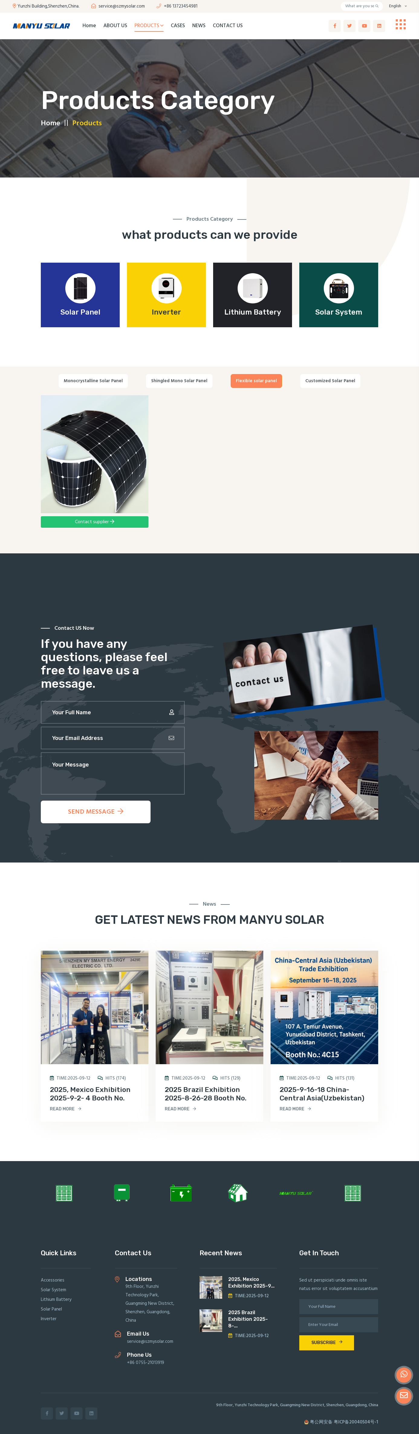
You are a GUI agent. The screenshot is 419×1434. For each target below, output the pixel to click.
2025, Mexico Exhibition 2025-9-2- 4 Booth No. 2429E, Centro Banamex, (92, 1097)
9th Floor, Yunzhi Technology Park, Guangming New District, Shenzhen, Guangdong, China (149, 1303)
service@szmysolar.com (118, 6)
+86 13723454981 (177, 6)
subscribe (327, 1342)
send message (95, 812)
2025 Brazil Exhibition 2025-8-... (248, 1319)
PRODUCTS (149, 26)
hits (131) (340, 1078)
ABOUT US (115, 26)
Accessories (52, 1280)
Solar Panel (80, 312)
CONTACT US (228, 26)
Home (89, 26)
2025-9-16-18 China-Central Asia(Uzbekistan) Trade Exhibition (322, 1097)
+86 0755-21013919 (145, 1362)
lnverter (166, 312)
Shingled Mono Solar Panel (179, 381)
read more (65, 1109)
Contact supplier (94, 522)
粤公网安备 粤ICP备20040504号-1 (341, 1422)
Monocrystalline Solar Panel (93, 381)
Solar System (338, 312)
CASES (178, 26)
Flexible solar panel (256, 381)
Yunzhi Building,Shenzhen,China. (46, 6)
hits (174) (112, 1078)
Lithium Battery (252, 312)
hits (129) (226, 1078)
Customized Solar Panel (330, 381)
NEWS (199, 26)
